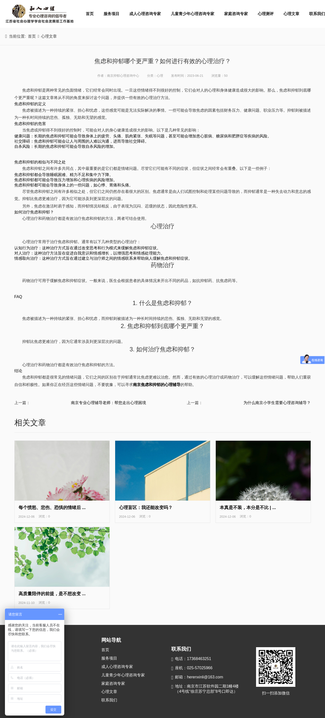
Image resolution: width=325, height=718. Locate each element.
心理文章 (291, 14)
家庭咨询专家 (236, 14)
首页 (90, 14)
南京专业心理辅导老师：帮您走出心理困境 (108, 403)
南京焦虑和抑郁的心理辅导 (156, 385)
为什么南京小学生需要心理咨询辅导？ (277, 403)
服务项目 (111, 14)
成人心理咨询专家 (145, 14)
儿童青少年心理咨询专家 (192, 14)
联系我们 (109, 700)
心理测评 (266, 14)
